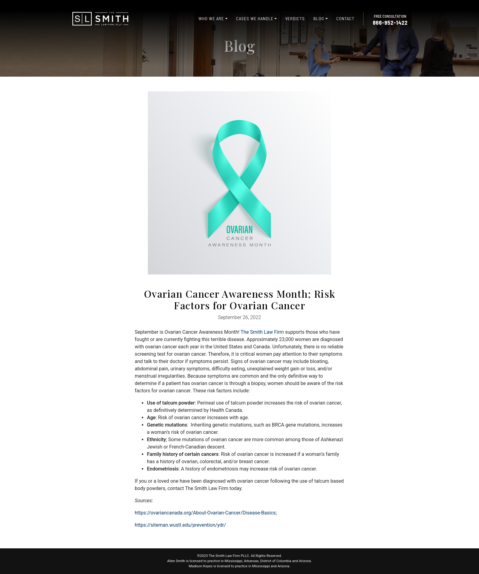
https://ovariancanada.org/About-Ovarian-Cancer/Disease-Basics (205, 513)
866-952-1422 (390, 22)
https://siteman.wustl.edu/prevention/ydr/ (180, 525)
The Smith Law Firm (262, 332)
